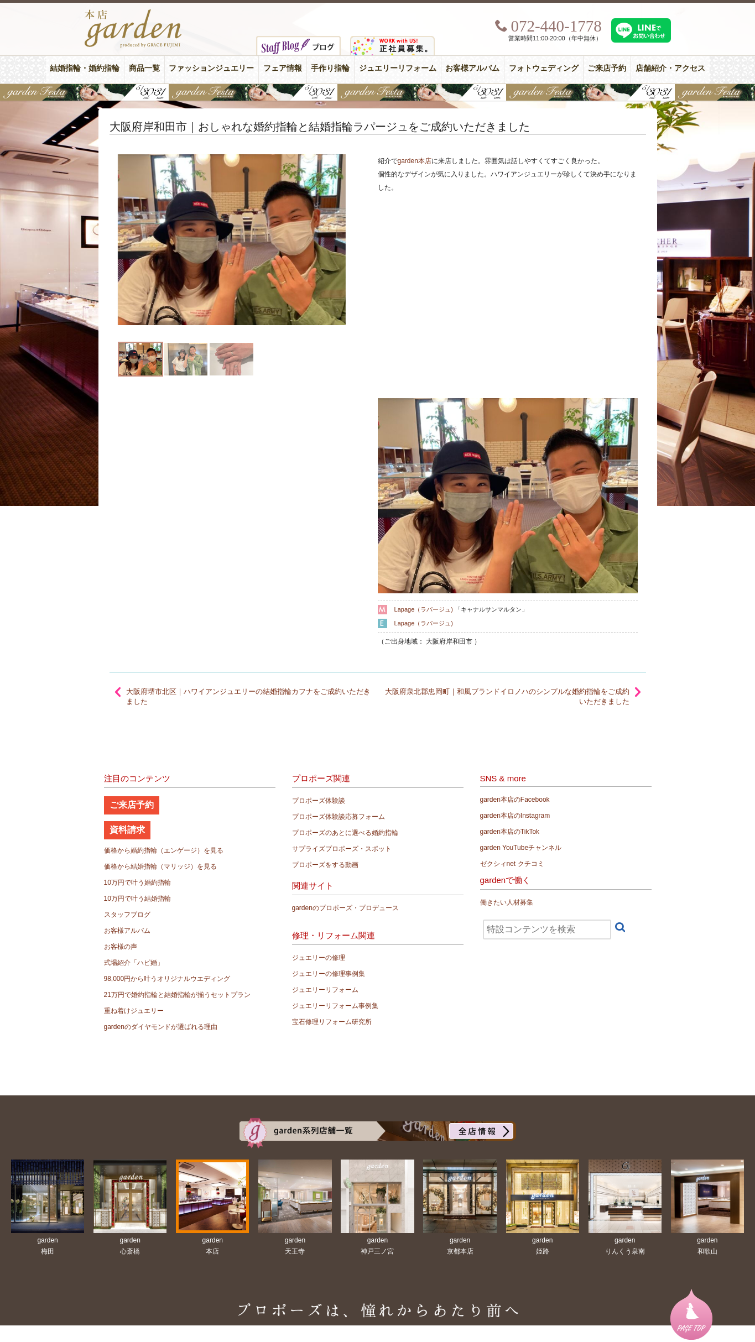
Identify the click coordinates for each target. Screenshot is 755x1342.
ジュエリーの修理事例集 (328, 974)
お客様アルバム (472, 68)
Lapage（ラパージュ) (423, 609)
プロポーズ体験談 (318, 801)
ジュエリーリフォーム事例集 (335, 1006)
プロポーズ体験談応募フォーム (338, 817)
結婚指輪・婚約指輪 (84, 68)
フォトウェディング (544, 68)
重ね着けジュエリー (134, 1011)
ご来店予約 (606, 68)
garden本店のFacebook (515, 799)
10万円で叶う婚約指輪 (137, 882)
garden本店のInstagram (515, 815)
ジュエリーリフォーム (397, 68)
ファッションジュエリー (211, 68)
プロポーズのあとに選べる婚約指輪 (345, 833)
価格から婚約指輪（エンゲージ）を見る (163, 850)
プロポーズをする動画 (325, 865)
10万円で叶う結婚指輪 (137, 898)
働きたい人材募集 (506, 902)
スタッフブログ (127, 914)
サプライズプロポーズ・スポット (342, 849)
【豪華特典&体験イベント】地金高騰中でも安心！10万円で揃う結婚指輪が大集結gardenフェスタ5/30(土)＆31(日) (377, 92)
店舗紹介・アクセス (670, 68)
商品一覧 (144, 68)
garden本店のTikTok (510, 832)
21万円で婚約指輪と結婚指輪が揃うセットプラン (177, 995)
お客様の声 (120, 947)
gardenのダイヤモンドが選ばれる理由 (160, 1027)
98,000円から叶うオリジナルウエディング (167, 979)
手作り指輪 (330, 68)
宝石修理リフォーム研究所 (332, 1022)
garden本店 (414, 161)
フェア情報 (282, 68)
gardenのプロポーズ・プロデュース (345, 908)
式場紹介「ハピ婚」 (134, 963)
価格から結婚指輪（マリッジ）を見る (160, 866)
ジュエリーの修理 (318, 958)
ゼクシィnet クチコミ (512, 864)
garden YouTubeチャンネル (521, 848)
